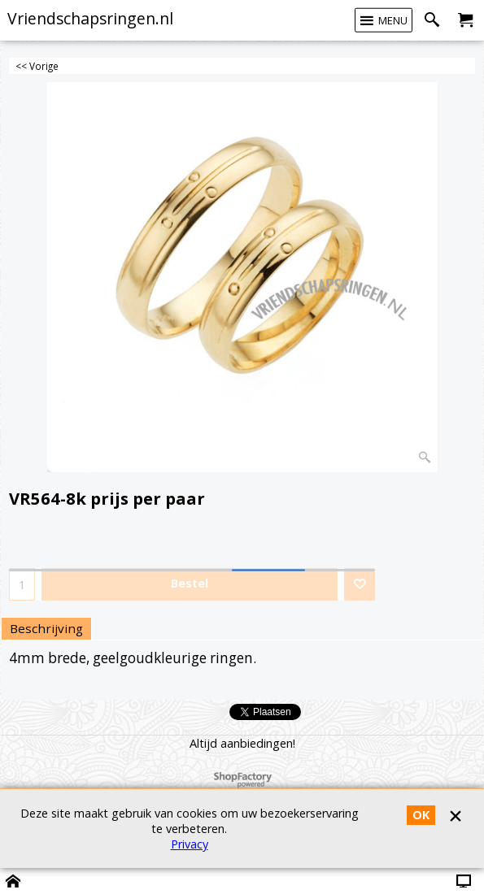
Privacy (189, 844)
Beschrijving (46, 628)
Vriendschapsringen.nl (90, 18)
